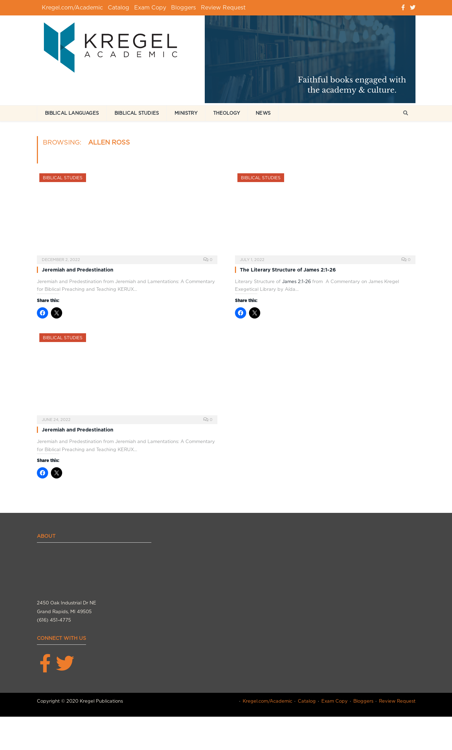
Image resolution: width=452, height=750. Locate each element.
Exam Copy (150, 7)
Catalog (118, 7)
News (263, 113)
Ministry (186, 113)
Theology (226, 113)
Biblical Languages (72, 113)
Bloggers (183, 7)
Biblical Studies (136, 113)
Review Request (223, 7)
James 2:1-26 (296, 281)
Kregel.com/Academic (72, 7)
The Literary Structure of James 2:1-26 (288, 270)
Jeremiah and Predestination (77, 270)
